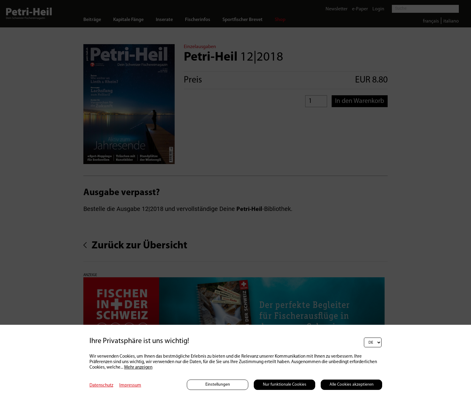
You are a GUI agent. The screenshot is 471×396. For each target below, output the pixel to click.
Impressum (130, 385)
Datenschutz (101, 385)
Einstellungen (217, 384)
